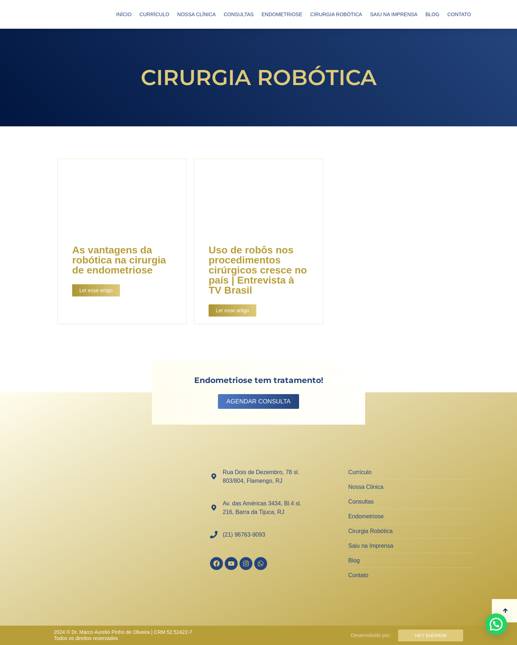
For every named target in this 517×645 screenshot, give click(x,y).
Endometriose (281, 14)
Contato (459, 14)
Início (124, 14)
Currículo (154, 14)
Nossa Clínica (196, 14)
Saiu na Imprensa (394, 14)
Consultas (239, 14)
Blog (432, 14)
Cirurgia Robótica (336, 14)
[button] (496, 624)
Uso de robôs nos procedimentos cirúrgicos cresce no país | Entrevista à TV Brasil (258, 270)
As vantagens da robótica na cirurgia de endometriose (119, 260)
